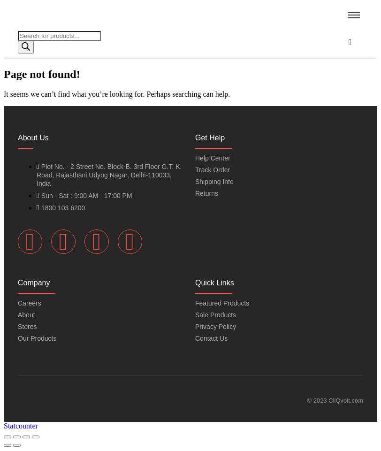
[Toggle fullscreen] (17, 437)
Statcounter (21, 426)
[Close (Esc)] (35, 437)
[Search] (26, 47)
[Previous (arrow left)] (7, 445)
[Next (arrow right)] (17, 445)
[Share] (26, 437)
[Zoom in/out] (7, 437)
